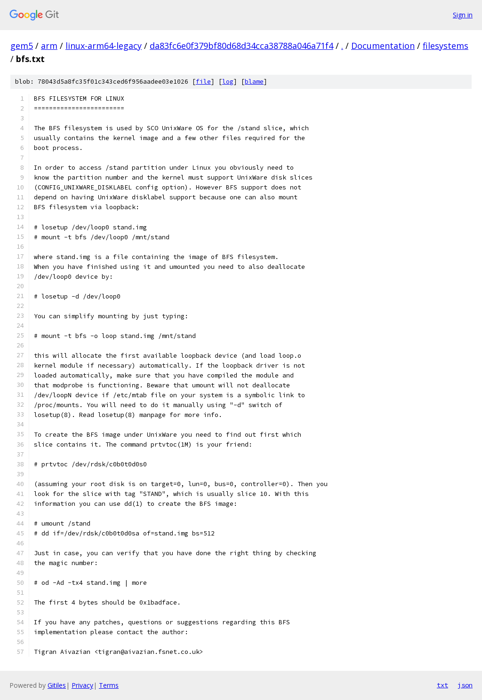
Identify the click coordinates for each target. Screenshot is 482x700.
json (465, 685)
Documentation (383, 45)
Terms (109, 685)
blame (254, 82)
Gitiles (57, 685)
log (227, 82)
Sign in (463, 14)
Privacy (82, 685)
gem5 (21, 45)
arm (49, 45)
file (203, 82)
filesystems (445, 45)
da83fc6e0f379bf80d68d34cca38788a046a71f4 (241, 45)
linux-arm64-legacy (103, 45)
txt (442, 685)
